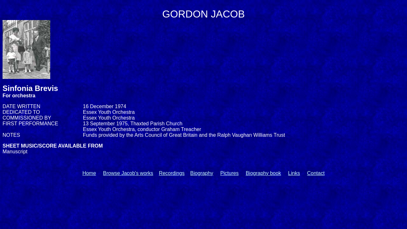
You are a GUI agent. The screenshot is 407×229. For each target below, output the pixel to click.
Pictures (229, 173)
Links (294, 173)
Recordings (172, 173)
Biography (201, 173)
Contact (316, 173)
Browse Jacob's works (128, 173)
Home (89, 173)
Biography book (263, 173)
